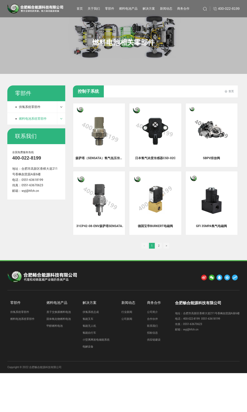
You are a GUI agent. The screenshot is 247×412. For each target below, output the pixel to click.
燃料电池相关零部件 (123, 42)
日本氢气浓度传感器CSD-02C (155, 158)
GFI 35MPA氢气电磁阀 (211, 226)
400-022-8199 (26, 157)
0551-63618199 (32, 180)
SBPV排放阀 (211, 158)
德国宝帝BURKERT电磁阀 (155, 226)
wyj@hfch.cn (30, 191)
